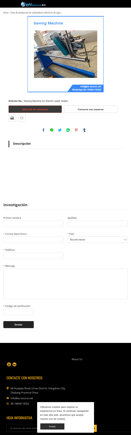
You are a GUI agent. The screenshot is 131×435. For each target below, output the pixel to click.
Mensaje (9, 266)
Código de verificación (16, 306)
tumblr (84, 130)
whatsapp (68, 130)
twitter (60, 130)
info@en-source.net (104, 386)
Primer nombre (12, 218)
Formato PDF (12, 118)
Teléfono (9, 250)
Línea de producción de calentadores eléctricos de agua (35, 12)
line (51, 130)
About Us (57, 362)
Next (118, 54)
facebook (43, 130)
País (71, 234)
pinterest (76, 130)
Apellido (72, 218)
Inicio (5, 12)
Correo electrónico (15, 234)
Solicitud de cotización (35, 109)
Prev (12, 54)
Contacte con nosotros (90, 109)
